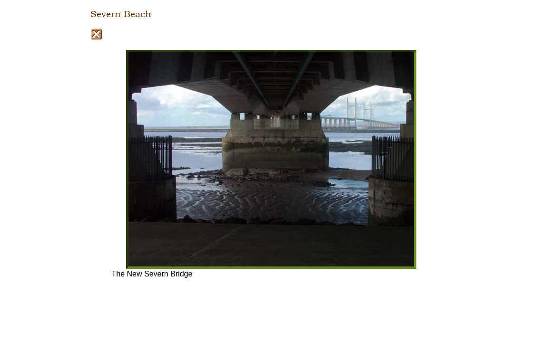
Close (96, 33)
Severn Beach (120, 14)
